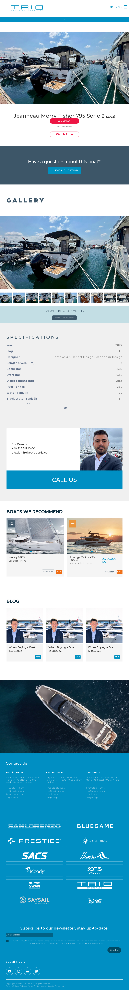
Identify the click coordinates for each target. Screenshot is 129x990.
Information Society (44, 986)
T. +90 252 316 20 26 (55, 788)
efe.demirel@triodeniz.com (31, 452)
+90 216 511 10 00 (23, 448)
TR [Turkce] (111, 7)
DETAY (59, 572)
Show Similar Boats (64, 317)
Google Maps (12, 797)
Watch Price (64, 134)
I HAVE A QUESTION (64, 170)
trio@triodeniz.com (15, 791)
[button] (31, 551)
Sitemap (60, 986)
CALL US (64, 479)
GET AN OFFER (48, 572)
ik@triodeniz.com (14, 794)
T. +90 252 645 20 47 (96, 788)
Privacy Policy (26, 986)
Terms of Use (12, 986)
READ (38, 657)
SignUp (114, 950)
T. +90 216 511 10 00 (15, 788)
